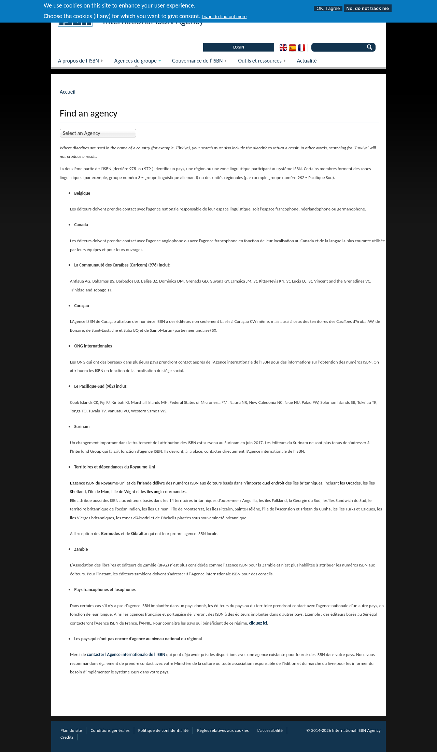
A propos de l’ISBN (83, 62)
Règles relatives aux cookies (223, 730)
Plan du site (71, 730)
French (301, 48)
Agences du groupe (134, 62)
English (283, 48)
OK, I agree (328, 6)
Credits (66, 737)
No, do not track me (368, 6)
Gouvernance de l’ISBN (201, 62)
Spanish (292, 48)
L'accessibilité (270, 730)
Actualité (307, 60)
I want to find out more (224, 14)
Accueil (67, 91)
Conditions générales (109, 730)
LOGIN (238, 47)
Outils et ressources (264, 62)
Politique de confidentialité (163, 730)
